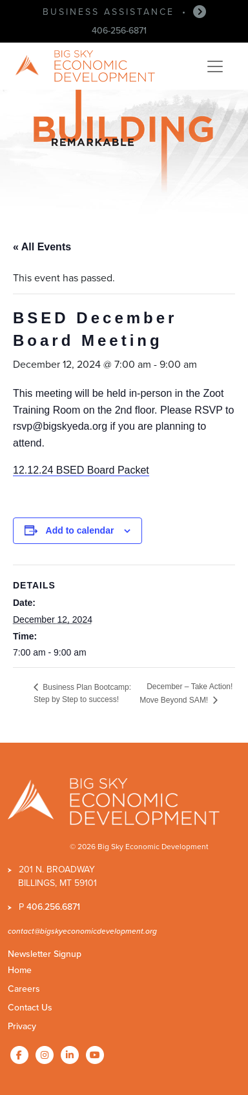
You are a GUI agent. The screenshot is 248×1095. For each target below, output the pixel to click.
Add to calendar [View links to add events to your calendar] (80, 530)
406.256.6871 (53, 907)
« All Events (42, 246)
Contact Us (30, 1007)
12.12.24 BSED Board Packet (81, 470)
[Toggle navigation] (215, 66)
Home (20, 970)
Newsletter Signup (44, 954)
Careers (24, 989)
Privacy (22, 1026)
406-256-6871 (119, 30)
